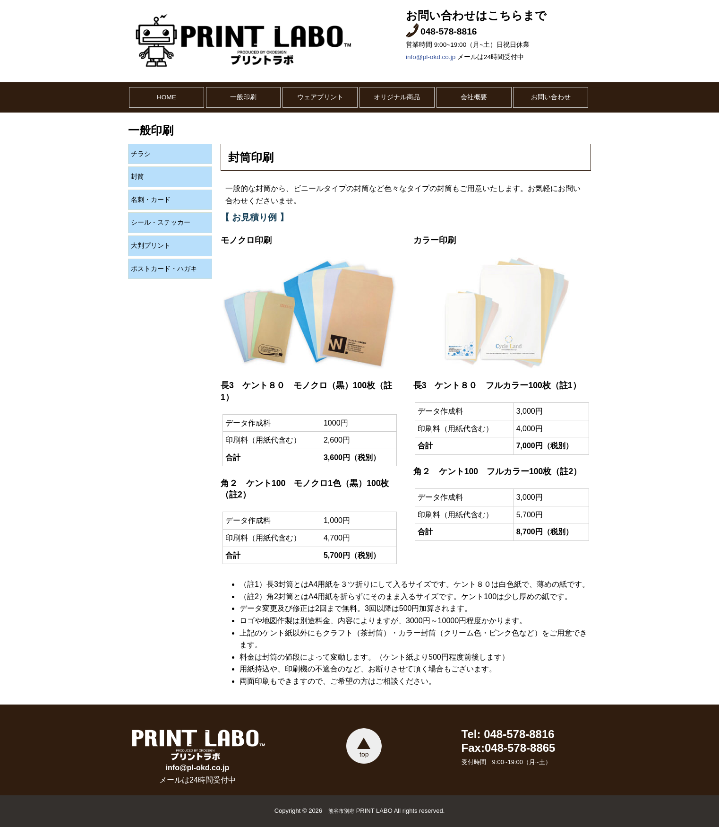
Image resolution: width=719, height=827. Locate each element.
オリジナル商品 (397, 97)
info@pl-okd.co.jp (430, 57)
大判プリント (151, 245)
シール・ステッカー (160, 222)
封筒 (137, 176)
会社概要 (474, 97)
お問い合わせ (551, 97)
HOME (166, 97)
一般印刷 (243, 97)
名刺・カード (151, 199)
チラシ (141, 153)
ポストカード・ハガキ (164, 268)
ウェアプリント (320, 97)
